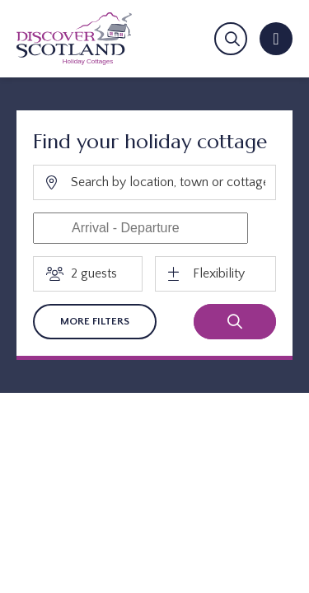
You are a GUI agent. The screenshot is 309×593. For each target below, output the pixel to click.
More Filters (94, 321)
